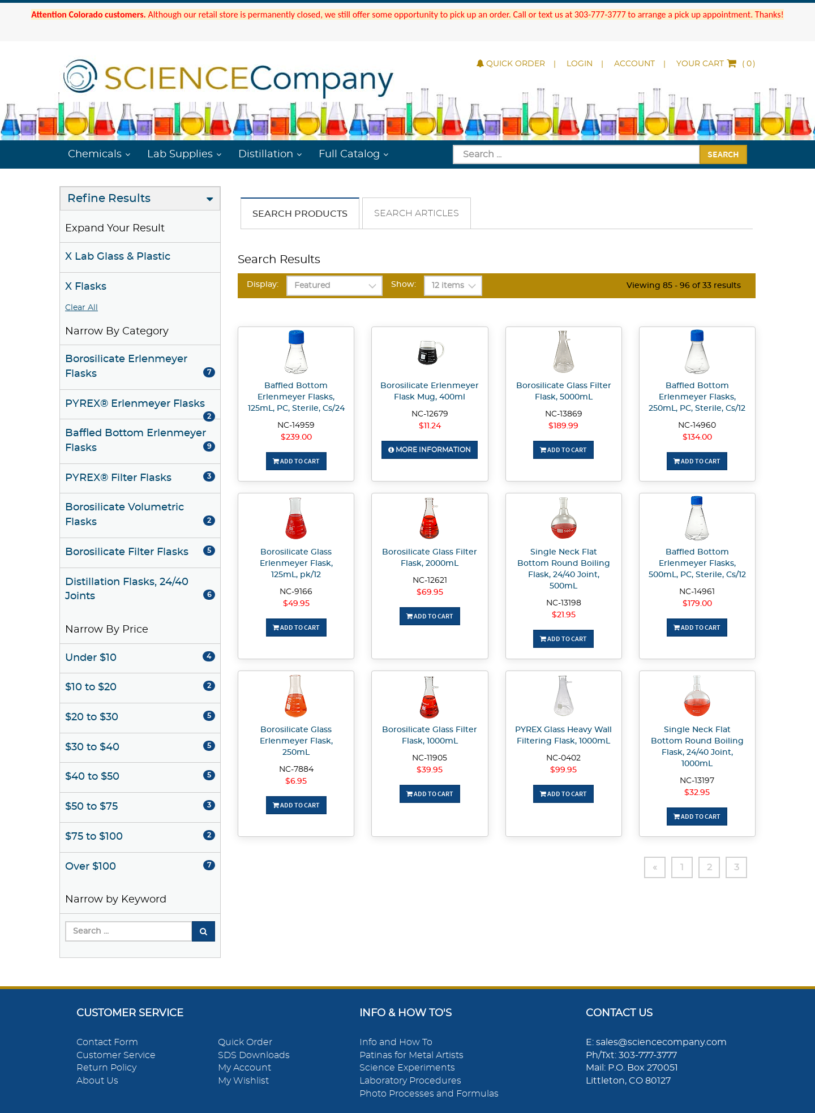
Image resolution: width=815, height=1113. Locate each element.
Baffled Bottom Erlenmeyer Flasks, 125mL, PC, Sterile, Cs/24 (296, 397)
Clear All (81, 308)
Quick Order (511, 64)
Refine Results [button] (109, 198)
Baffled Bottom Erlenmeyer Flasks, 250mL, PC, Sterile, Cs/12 (697, 397)
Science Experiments (407, 1067)
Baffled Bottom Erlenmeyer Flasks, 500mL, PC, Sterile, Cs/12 (697, 563)
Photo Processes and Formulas (429, 1093)
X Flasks (85, 287)
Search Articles (416, 213)
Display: (262, 285)
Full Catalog (349, 154)
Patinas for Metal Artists (411, 1055)
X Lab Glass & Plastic (117, 257)
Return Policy (106, 1067)
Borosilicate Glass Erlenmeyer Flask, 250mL (296, 741)
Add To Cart (296, 461)
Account (634, 64)
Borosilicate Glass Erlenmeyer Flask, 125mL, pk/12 (296, 563)
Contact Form (107, 1042)
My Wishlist (243, 1080)
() (716, 64)
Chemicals (95, 154)
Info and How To (395, 1042)
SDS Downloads (254, 1055)
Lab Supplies (180, 154)
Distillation (265, 154)
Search (723, 154)
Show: (403, 285)
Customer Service (116, 1055)
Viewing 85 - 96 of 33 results (684, 286)
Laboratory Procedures (410, 1080)
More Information (429, 449)
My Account (244, 1067)
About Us (97, 1080)
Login (580, 64)
